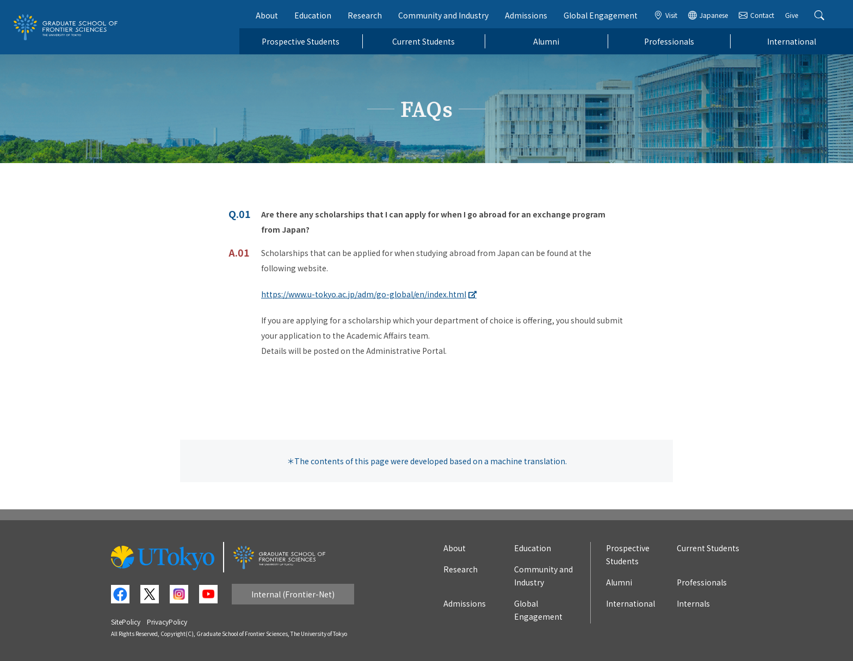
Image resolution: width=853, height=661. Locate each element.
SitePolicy (125, 621)
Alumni (546, 41)
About (267, 15)
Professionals (669, 41)
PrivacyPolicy (167, 621)
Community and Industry (443, 15)
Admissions (526, 15)
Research (365, 15)
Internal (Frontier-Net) (293, 594)
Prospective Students (300, 41)
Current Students (423, 41)
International (791, 41)
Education (312, 15)
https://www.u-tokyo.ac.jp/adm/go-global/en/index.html (363, 294)
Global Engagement (601, 15)
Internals (693, 603)
